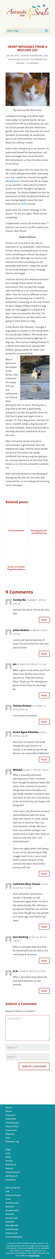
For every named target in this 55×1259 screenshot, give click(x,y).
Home (9, 1107)
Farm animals (13, 1172)
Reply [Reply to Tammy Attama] (44, 721)
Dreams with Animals (18, 59)
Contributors (12, 1122)
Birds (8, 1156)
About (9, 1111)
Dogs (8, 1149)
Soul (23, 203)
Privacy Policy (33, 1255)
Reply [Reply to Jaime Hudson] (44, 653)
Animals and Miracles (31, 55)
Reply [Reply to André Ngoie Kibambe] (44, 759)
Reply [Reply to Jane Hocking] (44, 960)
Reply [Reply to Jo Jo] (44, 990)
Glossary (10, 1133)
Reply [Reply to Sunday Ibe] (44, 619)
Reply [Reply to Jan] (44, 695)
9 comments (33, 63)
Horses (9, 1160)
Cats (46, 55)
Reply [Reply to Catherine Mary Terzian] (44, 926)
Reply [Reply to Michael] (44, 873)
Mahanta (14, 180)
